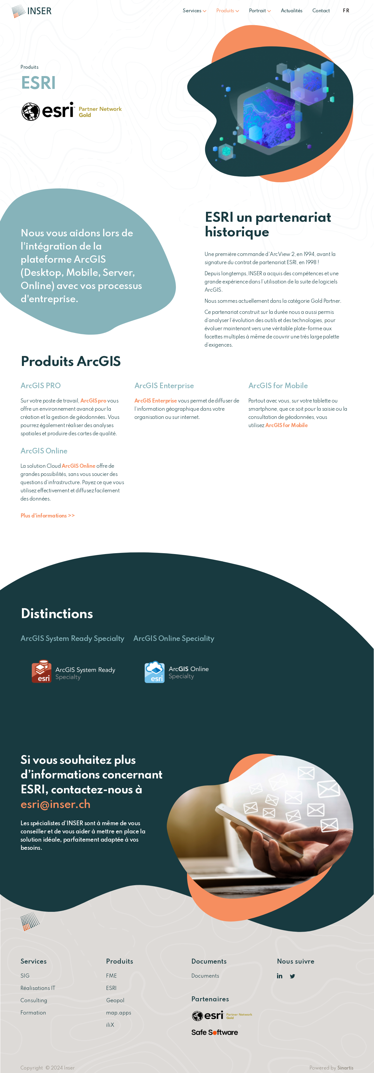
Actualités (291, 10)
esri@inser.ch (55, 805)
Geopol (115, 1000)
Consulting (33, 1000)
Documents (205, 976)
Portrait (260, 10)
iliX (110, 1025)
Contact (321, 10)
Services (194, 10)
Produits (227, 10)
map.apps (118, 1013)
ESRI (111, 988)
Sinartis (345, 1068)
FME (111, 976)
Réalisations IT (38, 988)
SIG (25, 976)
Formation (33, 1013)
